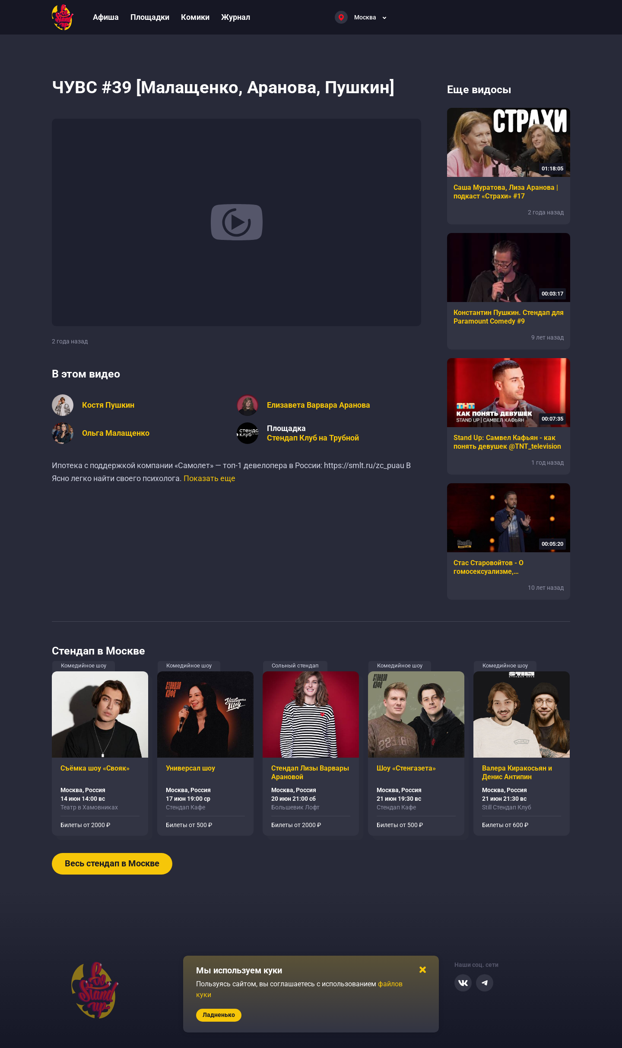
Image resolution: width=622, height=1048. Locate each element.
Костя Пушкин (108, 405)
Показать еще (209, 478)
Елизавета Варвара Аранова (318, 405)
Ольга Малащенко (115, 433)
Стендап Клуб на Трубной (313, 438)
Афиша (106, 17)
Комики (195, 17)
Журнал (235, 17)
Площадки (149, 17)
